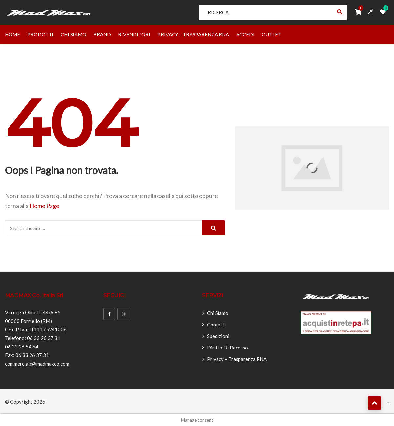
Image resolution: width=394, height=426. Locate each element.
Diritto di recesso (227, 347)
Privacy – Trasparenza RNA (193, 34)
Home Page (44, 205)
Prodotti (40, 34)
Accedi (245, 34)
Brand (102, 34)
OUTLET (271, 34)
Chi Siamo (73, 34)
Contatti (216, 324)
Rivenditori (134, 34)
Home (12, 34)
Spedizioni (218, 336)
